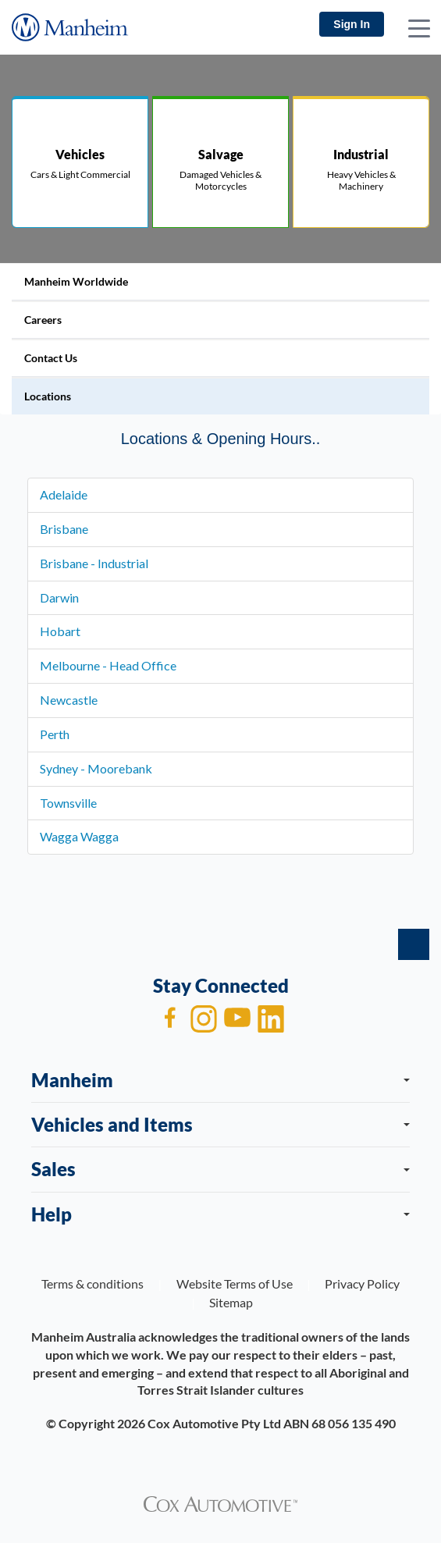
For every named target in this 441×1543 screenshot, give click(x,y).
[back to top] (413, 944)
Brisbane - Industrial (94, 563)
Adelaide (63, 494)
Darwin (59, 597)
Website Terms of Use (234, 1283)
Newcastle (69, 699)
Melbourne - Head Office (108, 665)
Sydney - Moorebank (96, 768)
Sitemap (231, 1302)
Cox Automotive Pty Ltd (214, 1423)
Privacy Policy (362, 1283)
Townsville (68, 802)
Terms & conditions (92, 1283)
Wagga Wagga (79, 836)
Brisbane (64, 528)
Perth (54, 734)
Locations (47, 396)
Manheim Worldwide (76, 281)
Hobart (60, 631)
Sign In (351, 24)
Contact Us (50, 357)
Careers (43, 319)
